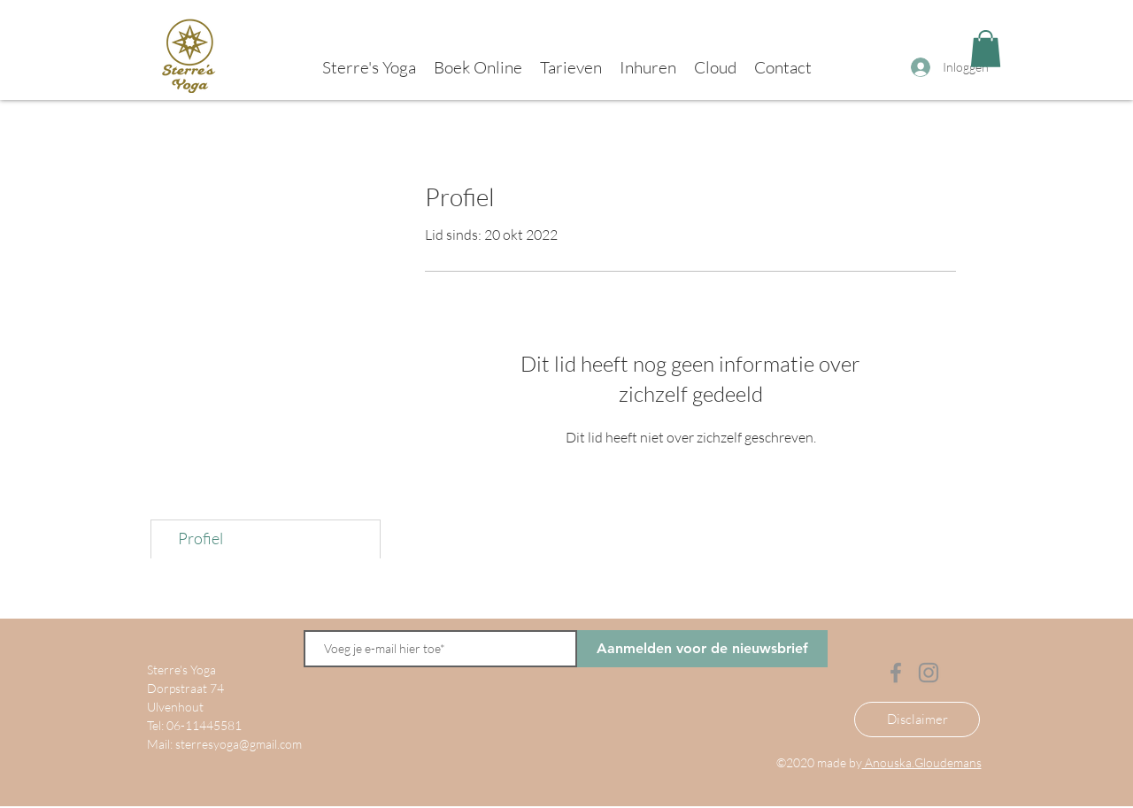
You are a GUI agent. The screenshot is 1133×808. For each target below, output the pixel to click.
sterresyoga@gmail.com (238, 743)
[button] (985, 48)
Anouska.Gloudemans (922, 762)
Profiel (200, 538)
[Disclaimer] (917, 719)
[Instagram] (928, 672)
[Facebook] (896, 672)
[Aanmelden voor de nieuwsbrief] (702, 648)
